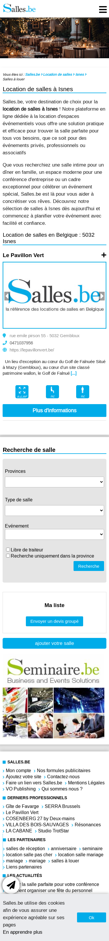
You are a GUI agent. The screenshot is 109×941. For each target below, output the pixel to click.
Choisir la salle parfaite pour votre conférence (52, 884)
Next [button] (101, 296)
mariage (14, 861)
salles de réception (25, 849)
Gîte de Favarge (22, 806)
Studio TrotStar (53, 831)
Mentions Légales (86, 783)
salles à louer (65, 861)
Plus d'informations (54, 410)
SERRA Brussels (62, 806)
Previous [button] (7, 296)
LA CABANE (19, 831)
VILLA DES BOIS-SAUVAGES (37, 825)
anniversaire (63, 849)
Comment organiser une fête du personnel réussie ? (49, 893)
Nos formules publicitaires (63, 770)
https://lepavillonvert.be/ (32, 350)
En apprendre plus (22, 932)
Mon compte (18, 770)
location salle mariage (80, 855)
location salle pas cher (29, 855)
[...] (73, 373)
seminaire (92, 849)
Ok (91, 917)
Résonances (88, 825)
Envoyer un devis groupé (55, 621)
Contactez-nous (63, 777)
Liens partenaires (24, 867)
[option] (54, 295)
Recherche (88, 566)
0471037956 (21, 343)
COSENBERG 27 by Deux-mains (40, 819)
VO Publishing (21, 789)
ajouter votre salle (54, 643)
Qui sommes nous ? (62, 789)
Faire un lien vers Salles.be (34, 783)
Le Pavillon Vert (23, 255)
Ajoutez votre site (23, 777)
